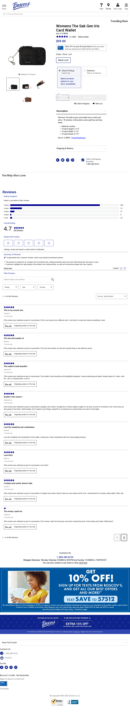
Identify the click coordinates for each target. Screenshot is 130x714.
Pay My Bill (4, 689)
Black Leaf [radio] (63, 60)
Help (101, 6)
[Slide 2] (40, 84)
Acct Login (118, 6)
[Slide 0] (13, 84)
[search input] (65, 14)
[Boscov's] (22, 6)
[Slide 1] (26, 84)
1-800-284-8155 (92, 164)
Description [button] (62, 111)
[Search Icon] (4, 14)
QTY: (59, 94)
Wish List (98, 104)
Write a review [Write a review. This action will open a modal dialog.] (83, 37)
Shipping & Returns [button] (64, 148)
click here (83, 563)
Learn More (94, 49)
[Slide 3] (26, 97)
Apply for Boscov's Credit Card (12, 679)
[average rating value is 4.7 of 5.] (64, 36)
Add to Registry (83, 104)
